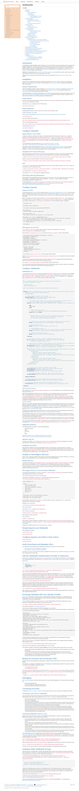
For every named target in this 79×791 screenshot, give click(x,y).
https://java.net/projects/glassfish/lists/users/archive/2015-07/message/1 (54, 146)
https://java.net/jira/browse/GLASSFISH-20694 (52, 183)
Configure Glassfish (29, 18)
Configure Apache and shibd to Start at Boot (33, 48)
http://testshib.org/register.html (40, 606)
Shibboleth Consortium (52, 90)
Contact (42, 1)
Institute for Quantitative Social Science (18, 784)
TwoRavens (8, 25)
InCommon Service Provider (66, 407)
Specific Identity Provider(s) (35, 30)
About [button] (17, 1)
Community (23, 1)
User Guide (8, 9)
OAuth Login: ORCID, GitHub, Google (12, 30)
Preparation (8, 18)
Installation (8, 21)
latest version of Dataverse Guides (34, 786)
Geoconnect (8, 27)
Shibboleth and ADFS (32, 35)
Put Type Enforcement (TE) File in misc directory (39, 40)
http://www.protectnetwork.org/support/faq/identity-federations (48, 411)
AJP (28, 22)
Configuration (8, 22)
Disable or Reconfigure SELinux (31, 37)
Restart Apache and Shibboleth (31, 47)
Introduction (8, 16)
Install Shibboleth (31, 14)
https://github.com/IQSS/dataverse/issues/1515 (31, 780)
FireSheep (35, 192)
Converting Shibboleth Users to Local (35, 58)
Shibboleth (8, 28)
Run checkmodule (33, 43)
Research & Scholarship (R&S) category (34, 408)
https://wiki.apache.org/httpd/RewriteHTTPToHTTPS (58, 192)
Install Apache (30, 13)
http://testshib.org (37, 397)
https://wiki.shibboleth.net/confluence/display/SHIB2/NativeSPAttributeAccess (37, 436)
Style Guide (8, 36)
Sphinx (43, 784)
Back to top (72, 784)
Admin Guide (8, 11)
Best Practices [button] (30, 1)
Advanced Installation (10, 33)
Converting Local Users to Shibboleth (35, 57)
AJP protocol (31, 172)
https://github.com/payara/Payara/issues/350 (50, 144)
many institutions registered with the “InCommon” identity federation (48, 406)
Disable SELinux (31, 38)
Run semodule (33, 45)
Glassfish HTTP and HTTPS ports (34, 21)
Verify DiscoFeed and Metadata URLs (32, 49)
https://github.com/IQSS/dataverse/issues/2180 (31, 144)
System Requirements (32, 12)
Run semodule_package (35, 44)
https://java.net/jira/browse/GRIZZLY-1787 (49, 143)
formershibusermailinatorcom (29, 734)
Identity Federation (33, 32)
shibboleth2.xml (31, 29)
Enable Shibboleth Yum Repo (36, 16)
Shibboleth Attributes (32, 33)
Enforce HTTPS (31, 26)
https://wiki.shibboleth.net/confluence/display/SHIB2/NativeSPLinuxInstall (36, 94)
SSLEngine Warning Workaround (34, 23)
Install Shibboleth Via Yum (35, 17)
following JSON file (52, 559)
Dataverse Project (9, 1)
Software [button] (37, 1)
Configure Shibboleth (29, 28)
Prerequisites (8, 19)
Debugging (27, 54)
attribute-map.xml (31, 34)
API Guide (8, 13)
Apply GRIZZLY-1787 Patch (33, 19)
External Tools (8, 31)
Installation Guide (9, 15)
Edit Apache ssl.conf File (32, 27)
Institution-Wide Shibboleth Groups (32, 59)
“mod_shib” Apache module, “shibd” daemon (53, 88)
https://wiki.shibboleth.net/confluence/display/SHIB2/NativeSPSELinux (35, 465)
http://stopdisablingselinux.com (43, 525)
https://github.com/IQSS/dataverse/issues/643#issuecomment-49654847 (36, 184)
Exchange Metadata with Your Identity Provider (34, 52)
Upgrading (8, 24)
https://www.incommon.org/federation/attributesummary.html (37, 435)
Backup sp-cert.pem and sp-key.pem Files (33, 53)
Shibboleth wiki (56, 276)
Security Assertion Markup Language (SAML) (46, 72)
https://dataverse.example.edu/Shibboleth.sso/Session (32, 609)
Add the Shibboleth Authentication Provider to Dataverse (36, 50)
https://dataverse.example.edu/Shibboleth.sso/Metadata (35, 549)
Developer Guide (9, 34)
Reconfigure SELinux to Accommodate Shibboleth (37, 39)
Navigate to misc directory (35, 42)
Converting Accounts (29, 55)
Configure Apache (28, 24)
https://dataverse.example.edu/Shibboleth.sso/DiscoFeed (36, 548)
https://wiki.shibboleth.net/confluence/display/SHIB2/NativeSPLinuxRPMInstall (50, 114)
